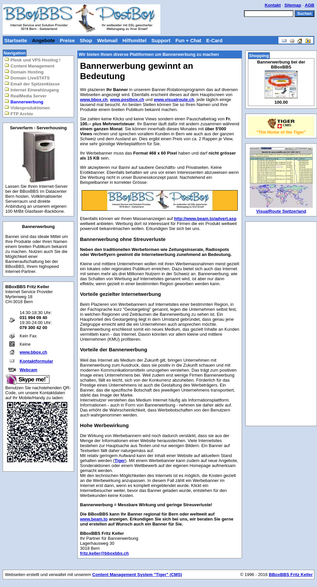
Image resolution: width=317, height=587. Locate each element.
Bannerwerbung (23, 101)
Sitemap (292, 5)
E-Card (214, 40)
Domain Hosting (23, 71)
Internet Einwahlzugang (31, 89)
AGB (309, 5)
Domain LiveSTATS (27, 77)
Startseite (15, 40)
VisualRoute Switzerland (281, 211)
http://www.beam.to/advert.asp (205, 218)
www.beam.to (94, 519)
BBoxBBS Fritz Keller (291, 574)
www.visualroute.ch (174, 99)
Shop (86, 40)
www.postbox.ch (127, 99)
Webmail (107, 40)
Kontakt (272, 5)
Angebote (43, 40)
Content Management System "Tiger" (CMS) (137, 574)
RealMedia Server (25, 95)
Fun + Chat (188, 40)
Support (161, 40)
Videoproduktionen (27, 107)
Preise (67, 40)
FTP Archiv (18, 113)
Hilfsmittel (134, 40)
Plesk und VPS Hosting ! (32, 59)
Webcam (28, 369)
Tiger (120, 460)
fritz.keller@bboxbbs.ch (104, 553)
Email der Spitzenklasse (32, 83)
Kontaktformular (36, 361)
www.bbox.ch (33, 352)
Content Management (29, 65)
